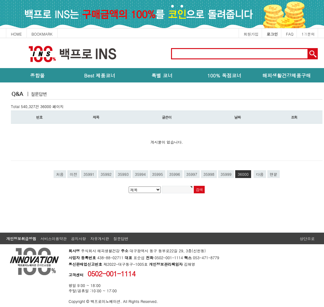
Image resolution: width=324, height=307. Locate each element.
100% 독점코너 (224, 75)
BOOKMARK (42, 34)
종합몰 (37, 75)
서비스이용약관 (53, 238)
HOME (16, 34)
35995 (157, 174)
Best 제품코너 (99, 75)
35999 (226, 174)
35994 (140, 174)
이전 (73, 174)
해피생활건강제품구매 (286, 75)
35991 (88, 174)
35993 (123, 174)
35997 (191, 174)
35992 (106, 174)
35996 (174, 174)
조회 (294, 117)
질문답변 (120, 238)
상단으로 (307, 238)
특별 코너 (162, 75)
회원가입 (251, 34)
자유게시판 (99, 238)
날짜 (237, 117)
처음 (60, 174)
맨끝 (273, 174)
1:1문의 (308, 34)
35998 (208, 174)
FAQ (289, 34)
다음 (260, 174)
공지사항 (78, 238)
